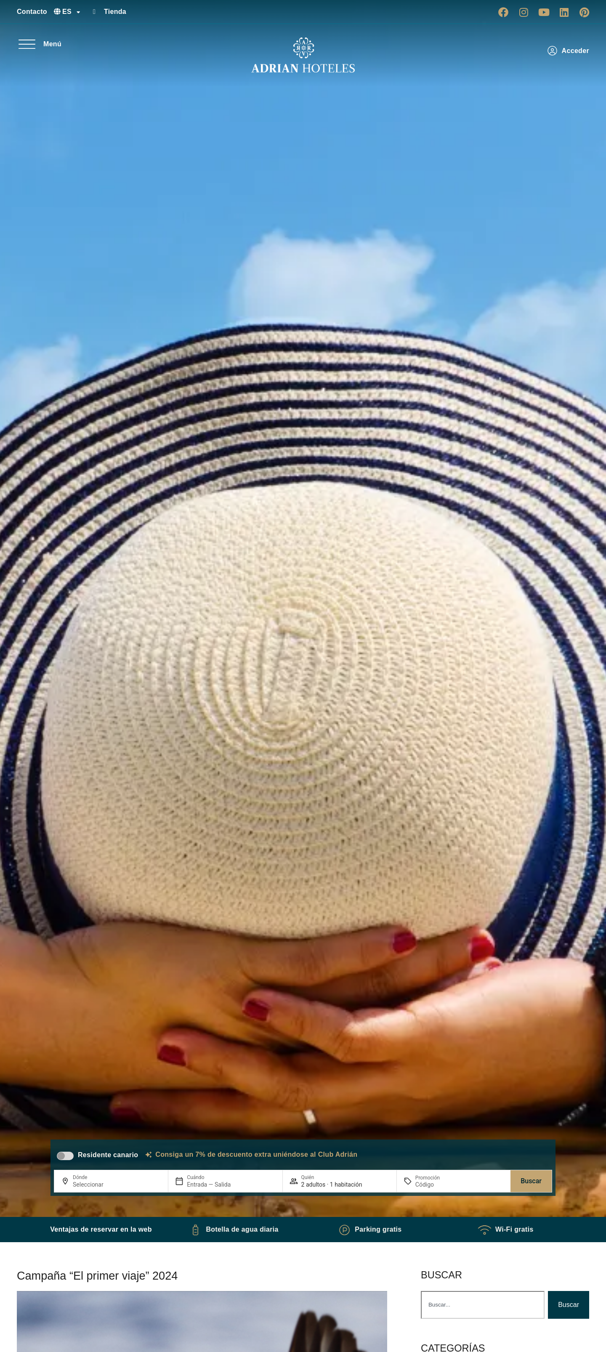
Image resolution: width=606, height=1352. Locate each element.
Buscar (531, 1181)
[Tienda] (94, 11)
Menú (52, 44)
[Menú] (27, 44)
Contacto (32, 11)
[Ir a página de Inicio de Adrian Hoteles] (303, 55)
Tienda (115, 11)
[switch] (65, 1156)
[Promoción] (435, 1184)
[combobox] (483, 1305)
